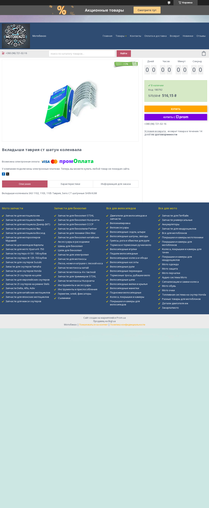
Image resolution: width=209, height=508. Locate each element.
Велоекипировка (120, 223)
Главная (107, 36)
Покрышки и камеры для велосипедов (125, 302)
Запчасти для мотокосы (72, 259)
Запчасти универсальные (177, 220)
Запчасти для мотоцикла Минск (25, 220)
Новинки (188, 36)
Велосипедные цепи (122, 279)
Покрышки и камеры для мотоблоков (177, 243)
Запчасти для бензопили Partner (77, 228)
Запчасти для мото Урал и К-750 (25, 249)
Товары (120, 36)
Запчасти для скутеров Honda (23, 271)
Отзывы (201, 36)
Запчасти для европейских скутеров (28, 279)
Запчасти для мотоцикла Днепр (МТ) (28, 224)
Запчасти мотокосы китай (73, 267)
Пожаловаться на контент (93, 324)
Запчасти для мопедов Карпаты (25, 245)
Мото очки (168, 290)
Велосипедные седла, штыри (127, 232)
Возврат (175, 36)
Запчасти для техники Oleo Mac (77, 233)
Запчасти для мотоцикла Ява (23, 228)
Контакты (135, 36)
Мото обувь (169, 286)
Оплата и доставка (155, 36)
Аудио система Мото (174, 277)
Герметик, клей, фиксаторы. (75, 293)
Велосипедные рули (122, 266)
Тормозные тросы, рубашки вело (130, 275)
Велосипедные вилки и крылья (128, 284)
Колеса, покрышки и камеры (127, 297)
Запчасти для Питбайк (175, 215)
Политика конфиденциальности (127, 324)
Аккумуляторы (170, 224)
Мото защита (170, 268)
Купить (175, 109)
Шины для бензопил (70, 246)
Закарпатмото (170, 307)
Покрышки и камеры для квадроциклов (177, 258)
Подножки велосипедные (125, 292)
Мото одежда (170, 264)
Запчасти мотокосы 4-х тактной (77, 272)
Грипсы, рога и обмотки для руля (129, 240)
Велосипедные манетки (124, 288)
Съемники (64, 298)
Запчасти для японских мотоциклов (27, 297)
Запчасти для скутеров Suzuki (24, 262)
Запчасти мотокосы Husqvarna (76, 280)
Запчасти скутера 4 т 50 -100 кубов (26, 253)
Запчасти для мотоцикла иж (23, 215)
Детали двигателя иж (175, 303)
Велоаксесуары (119, 227)
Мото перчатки (171, 273)
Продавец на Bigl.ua (104, 321)
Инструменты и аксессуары (74, 285)
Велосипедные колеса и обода (129, 257)
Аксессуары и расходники (73, 241)
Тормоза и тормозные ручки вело (130, 245)
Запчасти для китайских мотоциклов (28, 292)
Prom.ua (121, 317)
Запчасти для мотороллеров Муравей (23, 239)
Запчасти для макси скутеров (23, 301)
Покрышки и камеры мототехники (182, 237)
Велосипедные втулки (123, 249)
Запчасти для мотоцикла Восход (25, 233)
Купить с (175, 117)
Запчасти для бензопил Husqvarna (78, 220)
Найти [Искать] (123, 53)
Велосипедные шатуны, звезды (129, 236)
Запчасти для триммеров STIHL (77, 276)
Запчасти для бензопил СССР (75, 224)
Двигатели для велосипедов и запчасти (128, 217)
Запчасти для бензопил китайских (78, 237)
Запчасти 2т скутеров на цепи (23, 275)
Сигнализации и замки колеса (180, 281)
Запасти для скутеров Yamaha (23, 266)
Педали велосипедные (124, 253)
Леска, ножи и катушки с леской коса (80, 263)
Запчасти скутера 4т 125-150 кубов (26, 257)
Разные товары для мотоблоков (181, 299)
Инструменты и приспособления (77, 289)
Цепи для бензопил (70, 250)
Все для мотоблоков (174, 233)
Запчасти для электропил (73, 254)
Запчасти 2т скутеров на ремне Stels (27, 284)
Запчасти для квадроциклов (179, 228)
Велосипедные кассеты (124, 262)
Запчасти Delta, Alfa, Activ (20, 288)
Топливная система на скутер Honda (184, 294)
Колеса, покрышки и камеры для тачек (181, 250)
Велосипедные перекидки (126, 271)
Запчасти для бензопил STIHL (76, 215)
